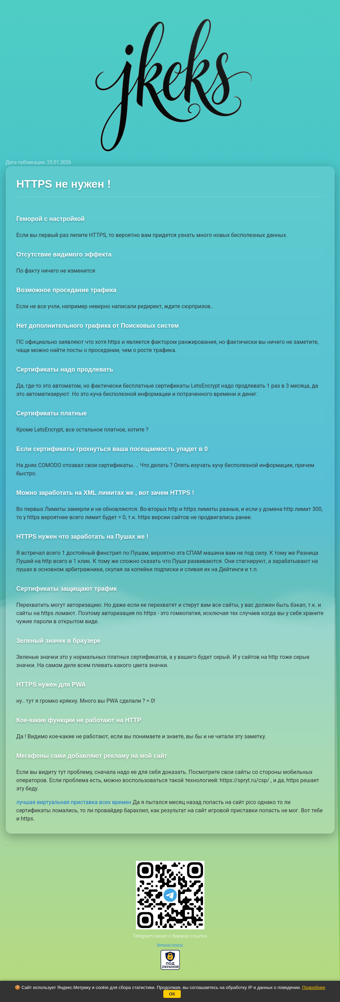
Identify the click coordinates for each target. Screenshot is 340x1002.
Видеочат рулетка (170, 945)
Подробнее (313, 987)
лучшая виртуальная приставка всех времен (73, 802)
